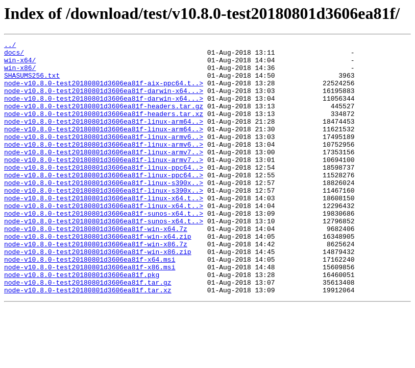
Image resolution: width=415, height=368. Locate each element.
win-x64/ (20, 64)
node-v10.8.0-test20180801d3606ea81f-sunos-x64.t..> (103, 248)
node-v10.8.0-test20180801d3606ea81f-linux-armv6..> (103, 156)
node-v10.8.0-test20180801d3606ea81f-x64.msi (89, 303)
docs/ (14, 55)
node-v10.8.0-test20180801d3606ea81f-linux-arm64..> (103, 138)
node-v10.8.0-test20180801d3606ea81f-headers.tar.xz (103, 128)
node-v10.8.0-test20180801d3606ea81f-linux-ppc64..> (103, 193)
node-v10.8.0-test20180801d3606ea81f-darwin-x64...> (103, 101)
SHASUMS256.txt (32, 82)
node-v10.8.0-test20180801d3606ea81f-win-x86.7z (95, 285)
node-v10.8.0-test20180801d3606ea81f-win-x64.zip (97, 276)
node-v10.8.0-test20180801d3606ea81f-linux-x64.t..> (103, 230)
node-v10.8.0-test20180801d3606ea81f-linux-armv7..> (103, 174)
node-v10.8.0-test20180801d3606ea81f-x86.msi (89, 312)
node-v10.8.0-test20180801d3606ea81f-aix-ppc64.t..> (103, 92)
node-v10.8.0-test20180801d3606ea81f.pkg (81, 322)
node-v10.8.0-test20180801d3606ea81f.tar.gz (88, 331)
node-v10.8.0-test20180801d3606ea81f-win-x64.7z (95, 266)
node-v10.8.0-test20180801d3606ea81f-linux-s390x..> (103, 211)
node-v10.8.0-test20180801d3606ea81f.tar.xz (88, 340)
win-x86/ (20, 73)
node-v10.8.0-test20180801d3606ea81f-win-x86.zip (97, 294)
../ (10, 46)
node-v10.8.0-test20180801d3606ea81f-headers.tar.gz (103, 119)
